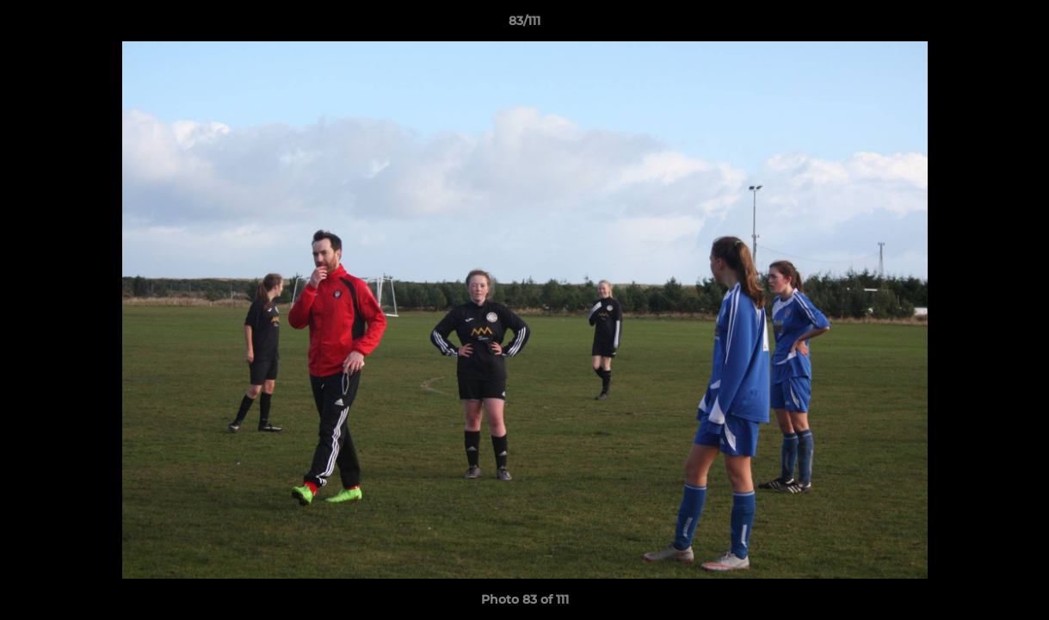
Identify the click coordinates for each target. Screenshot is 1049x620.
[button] (1018, 25)
